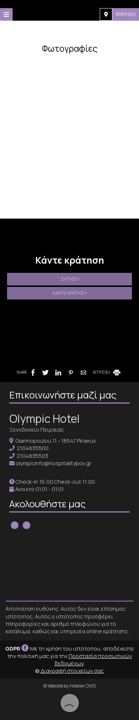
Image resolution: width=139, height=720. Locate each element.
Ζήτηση (69, 279)
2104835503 (32, 455)
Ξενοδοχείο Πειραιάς (36, 429)
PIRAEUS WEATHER (69, 565)
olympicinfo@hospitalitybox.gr (53, 463)
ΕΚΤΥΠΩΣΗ (107, 372)
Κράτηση (126, 14)
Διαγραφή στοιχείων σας (69, 670)
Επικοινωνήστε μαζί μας (62, 394)
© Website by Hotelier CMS (69, 686)
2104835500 (33, 448)
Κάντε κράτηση (70, 293)
